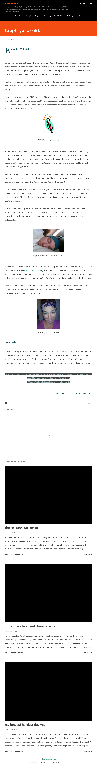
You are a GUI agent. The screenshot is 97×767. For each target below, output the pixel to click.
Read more (88, 554)
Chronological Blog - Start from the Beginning (58, 16)
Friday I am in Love (32, 270)
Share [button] (87, 404)
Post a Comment (17, 554)
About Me (17, 16)
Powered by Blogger (48, 759)
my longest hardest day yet (25, 724)
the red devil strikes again (24, 527)
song (57, 140)
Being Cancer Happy (32, 16)
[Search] (82, 3)
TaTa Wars (11, 3)
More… (81, 16)
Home (7, 16)
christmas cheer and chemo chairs (30, 626)
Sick (73, 393)
